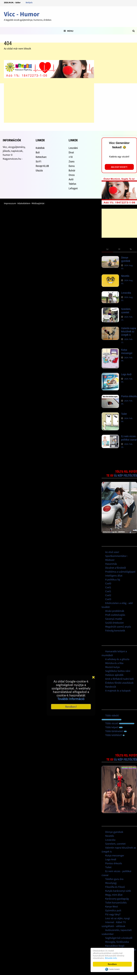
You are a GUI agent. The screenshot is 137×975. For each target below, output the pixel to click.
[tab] (107, 249)
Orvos (72, 175)
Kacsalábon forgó (114, 945)
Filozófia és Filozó (115, 886)
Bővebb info (111, 958)
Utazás (39, 170)
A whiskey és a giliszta (117, 659)
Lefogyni (73, 188)
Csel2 (108, 595)
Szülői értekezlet (114, 622)
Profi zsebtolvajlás (115, 614)
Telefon (72, 183)
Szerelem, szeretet (126, 311)
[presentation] (107, 249)
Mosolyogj (111, 883)
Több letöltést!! (115, 735)
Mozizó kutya (112, 667)
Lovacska (126, 292)
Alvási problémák (114, 611)
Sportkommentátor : (116, 556)
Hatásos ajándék (114, 675)
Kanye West (111, 906)
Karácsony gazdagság (117, 898)
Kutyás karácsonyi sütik (118, 890)
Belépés (29, 2)
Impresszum (10, 203)
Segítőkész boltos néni (117, 671)
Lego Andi (126, 374)
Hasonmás (111, 563)
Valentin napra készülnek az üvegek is (128, 331)
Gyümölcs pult (113, 910)
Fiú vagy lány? (112, 914)
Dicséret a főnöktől (115, 567)
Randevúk (110, 686)
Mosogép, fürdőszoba (117, 941)
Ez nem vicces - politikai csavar (129, 438)
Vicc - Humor (21, 14)
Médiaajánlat (38, 203)
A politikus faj (112, 579)
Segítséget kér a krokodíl (118, 938)
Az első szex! (112, 552)
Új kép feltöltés (125, 475)
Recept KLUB (42, 165)
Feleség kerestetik (115, 630)
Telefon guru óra (114, 879)
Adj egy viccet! (119, 166)
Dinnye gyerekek (125, 259)
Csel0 (108, 583)
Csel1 (108, 587)
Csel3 (108, 599)
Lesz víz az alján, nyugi (117, 918)
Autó (71, 179)
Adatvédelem (23, 203)
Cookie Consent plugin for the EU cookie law (112, 969)
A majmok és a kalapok (118, 690)
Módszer (110, 560)
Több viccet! (119, 723)
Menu (68, 30)
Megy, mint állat (113, 894)
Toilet (124, 413)
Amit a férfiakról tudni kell (119, 678)
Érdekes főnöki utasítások (119, 682)
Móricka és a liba (114, 663)
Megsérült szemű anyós (118, 626)
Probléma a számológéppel (120, 571)
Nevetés (125, 275)
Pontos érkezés (129, 396)
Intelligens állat (113, 575)
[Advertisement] (49, 102)
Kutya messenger (126, 351)
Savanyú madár (113, 618)
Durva (72, 165)
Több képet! (114, 727)
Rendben (112, 964)
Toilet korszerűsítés (116, 902)
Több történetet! (116, 731)
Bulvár (72, 170)
